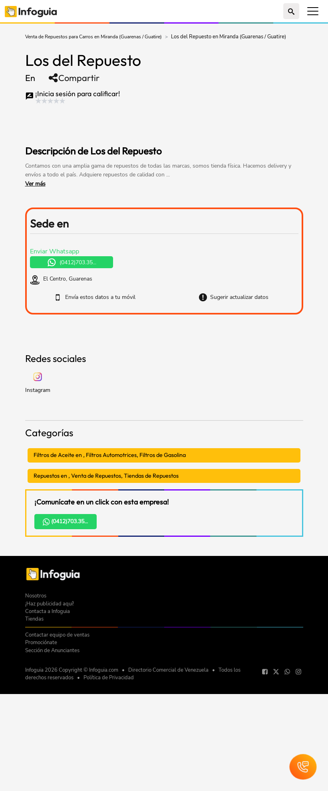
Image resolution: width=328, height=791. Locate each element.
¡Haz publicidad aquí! (49, 715)
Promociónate (41, 754)
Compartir (73, 78)
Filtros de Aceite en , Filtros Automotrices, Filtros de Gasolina (110, 566)
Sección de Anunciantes (52, 762)
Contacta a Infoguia (47, 723)
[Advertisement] (164, 389)
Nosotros (35, 707)
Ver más (35, 184)
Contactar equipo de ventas (57, 746)
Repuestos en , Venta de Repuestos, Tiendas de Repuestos (106, 587)
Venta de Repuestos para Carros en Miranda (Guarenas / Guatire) (93, 37)
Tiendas (34, 730)
